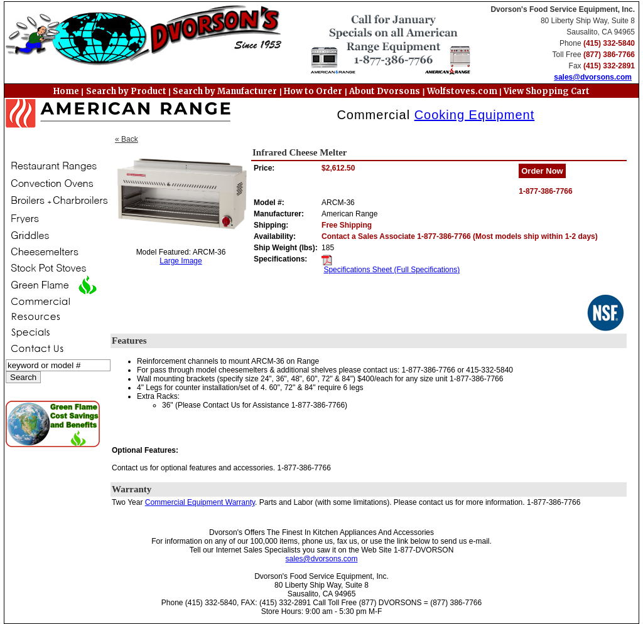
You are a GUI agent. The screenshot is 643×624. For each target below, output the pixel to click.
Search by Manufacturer (225, 91)
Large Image (180, 260)
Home (66, 91)
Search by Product (126, 91)
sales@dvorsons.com (593, 77)
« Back (126, 139)
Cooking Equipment (474, 115)
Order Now (542, 171)
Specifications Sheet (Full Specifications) (391, 269)
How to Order (313, 91)
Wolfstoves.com (463, 91)
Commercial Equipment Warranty (200, 502)
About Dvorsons (384, 91)
